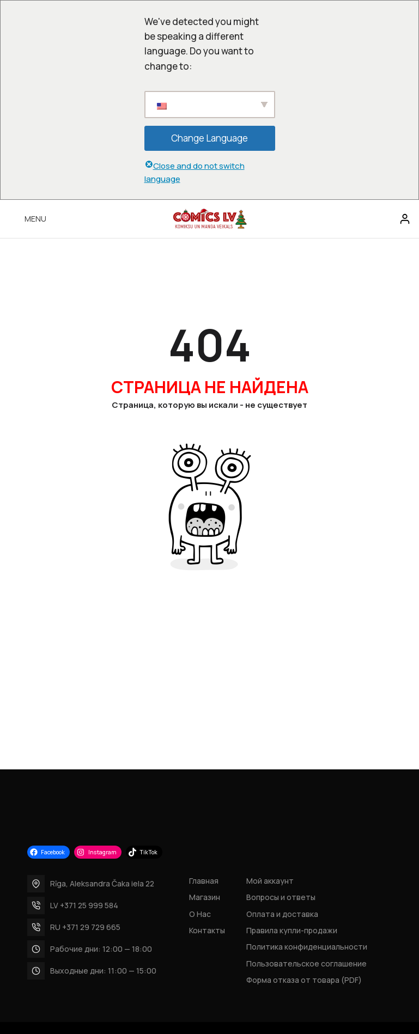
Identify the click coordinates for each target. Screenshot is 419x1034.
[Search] (382, 219)
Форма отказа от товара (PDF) (304, 980)
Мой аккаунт (270, 881)
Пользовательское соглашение (306, 963)
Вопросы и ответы (280, 897)
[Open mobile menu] (27, 219)
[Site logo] (210, 218)
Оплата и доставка (282, 914)
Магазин (204, 897)
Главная (203, 881)
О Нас (200, 914)
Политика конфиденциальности (306, 946)
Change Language (209, 138)
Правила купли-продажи (291, 930)
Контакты (207, 930)
